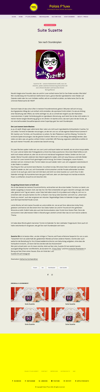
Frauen (35, 267)
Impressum (54, 371)
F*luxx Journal (31, 17)
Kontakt (45, 371)
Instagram (31, 381)
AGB (74, 371)
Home (21, 17)
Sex (43, 267)
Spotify (68, 381)
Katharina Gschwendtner (29, 259)
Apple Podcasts (83, 381)
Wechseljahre (44, 17)
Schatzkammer (69, 17)
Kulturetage (56, 17)
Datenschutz (65, 371)
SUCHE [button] (14, 17)
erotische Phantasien (76, 249)
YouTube (56, 381)
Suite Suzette (50, 25)
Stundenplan (51, 267)
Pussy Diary (56, 249)
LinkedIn (44, 381)
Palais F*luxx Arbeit (32, 371)
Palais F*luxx (59, 6)
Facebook (17, 381)
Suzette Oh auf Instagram (20, 254)
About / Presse (83, 17)
